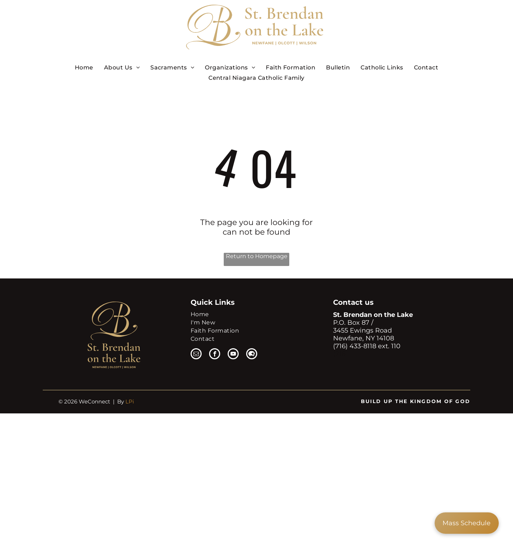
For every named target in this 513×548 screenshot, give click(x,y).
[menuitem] (84, 67)
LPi (129, 401)
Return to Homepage (256, 256)
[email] (196, 354)
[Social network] (251, 354)
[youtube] (233, 354)
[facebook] (214, 354)
